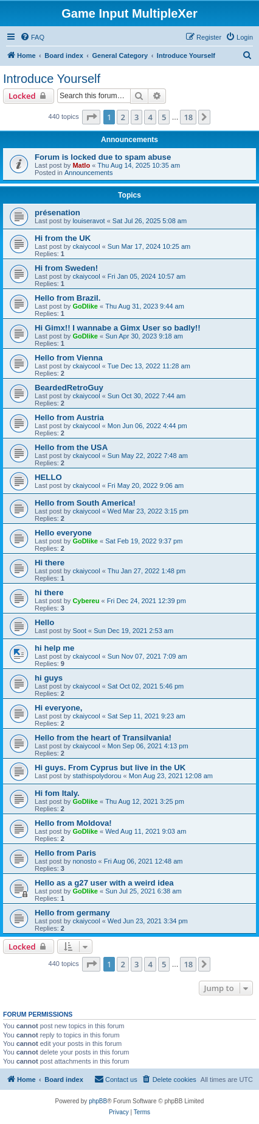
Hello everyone (63, 532)
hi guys (49, 677)
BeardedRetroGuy (69, 387)
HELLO (48, 477)
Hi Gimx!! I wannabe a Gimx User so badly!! (118, 327)
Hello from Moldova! (73, 823)
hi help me (54, 648)
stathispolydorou (96, 775)
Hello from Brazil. (67, 297)
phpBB (98, 1101)
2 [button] (122, 117)
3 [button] (136, 117)
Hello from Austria (69, 417)
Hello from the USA (71, 447)
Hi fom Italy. (57, 793)
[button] (91, 117)
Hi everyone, (58, 707)
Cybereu (85, 600)
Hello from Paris (65, 852)
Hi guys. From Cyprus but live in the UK (110, 767)
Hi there (49, 562)
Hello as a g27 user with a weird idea (104, 882)
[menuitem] (32, 37)
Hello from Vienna (69, 357)
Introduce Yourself (51, 78)
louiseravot (88, 220)
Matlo (81, 165)
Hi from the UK (63, 238)
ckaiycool (86, 246)
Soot (79, 630)
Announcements (88, 172)
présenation (57, 212)
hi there (49, 592)
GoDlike (85, 306)
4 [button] (150, 117)
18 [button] (188, 117)
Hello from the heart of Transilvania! (103, 737)
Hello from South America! (85, 502)
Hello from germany (72, 912)
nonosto (84, 861)
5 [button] (164, 117)
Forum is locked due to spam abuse (103, 157)
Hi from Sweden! (66, 268)
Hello (44, 622)
